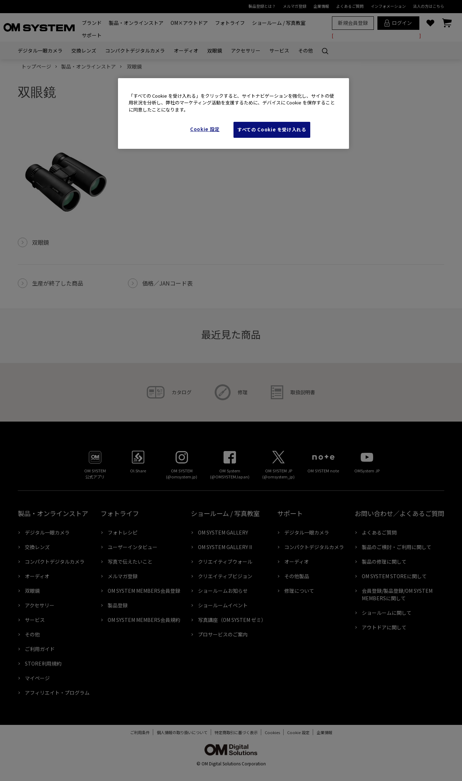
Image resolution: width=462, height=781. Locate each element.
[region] (233, 113)
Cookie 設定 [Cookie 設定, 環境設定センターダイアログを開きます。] (205, 129)
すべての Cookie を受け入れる (271, 129)
